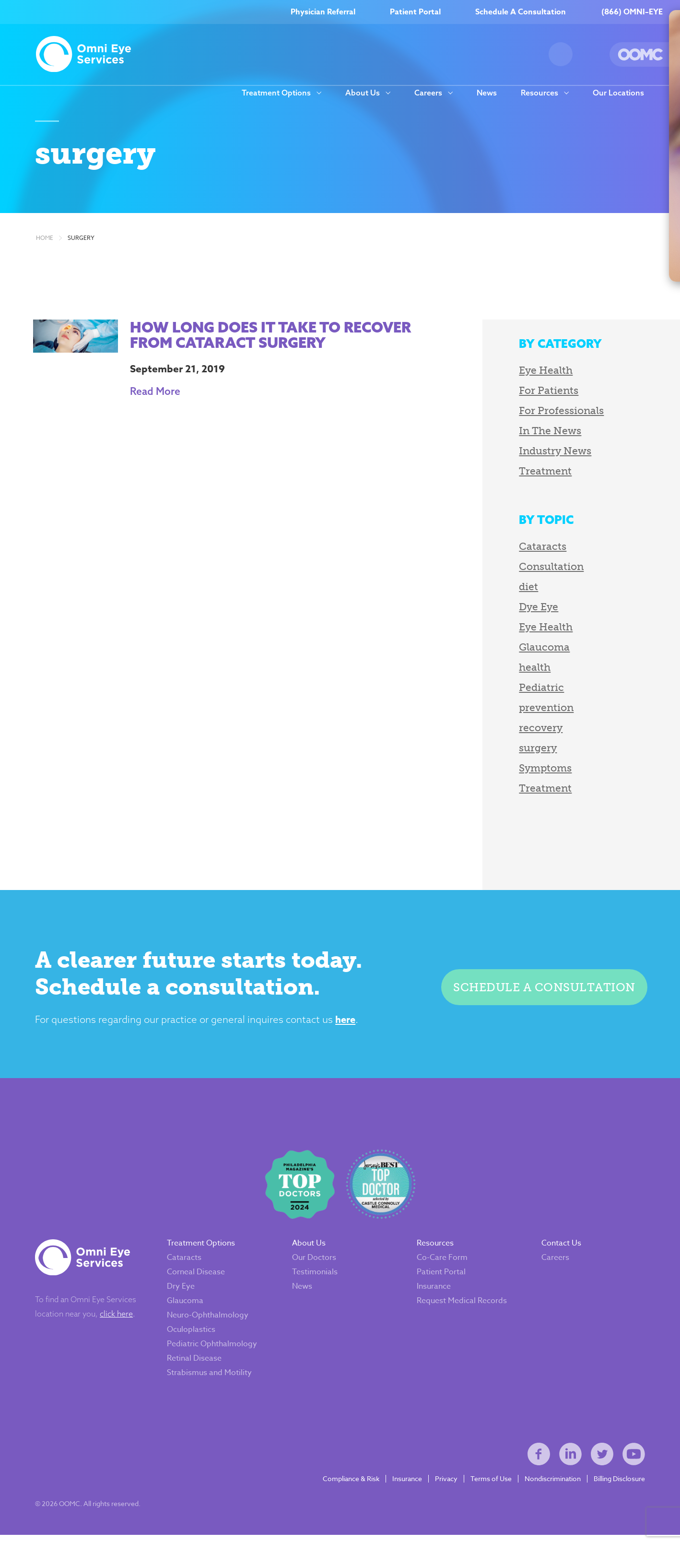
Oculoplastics (192, 1335)
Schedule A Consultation (520, 12)
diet (520, 589)
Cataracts (535, 549)
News (487, 92)
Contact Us (561, 1248)
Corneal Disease (197, 1277)
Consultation (543, 569)
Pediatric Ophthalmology (213, 1349)
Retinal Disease (195, 1363)
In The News (542, 433)
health (527, 670)
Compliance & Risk (350, 1486)
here (344, 1022)
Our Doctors (315, 1263)
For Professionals (553, 413)
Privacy (445, 1486)
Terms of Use (490, 1486)
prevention (538, 710)
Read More (153, 393)
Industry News (547, 453)
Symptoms (537, 770)
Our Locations (618, 92)
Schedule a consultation (544, 990)
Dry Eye (182, 1291)
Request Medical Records (462, 1306)
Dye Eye (531, 609)
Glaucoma (536, 649)
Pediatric (533, 690)
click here (117, 1319)
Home (44, 240)
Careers (428, 92)
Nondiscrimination (552, 1486)
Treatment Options (276, 92)
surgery (81, 240)
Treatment (537, 473)
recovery (533, 730)
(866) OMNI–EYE (632, 12)
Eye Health (538, 373)
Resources (539, 92)
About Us (362, 92)
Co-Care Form (442, 1263)
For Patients (541, 393)
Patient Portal (415, 12)
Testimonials (315, 1277)
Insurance (434, 1291)
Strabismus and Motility (210, 1378)
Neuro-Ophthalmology (208, 1320)
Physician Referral (323, 12)
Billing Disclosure (618, 1486)
